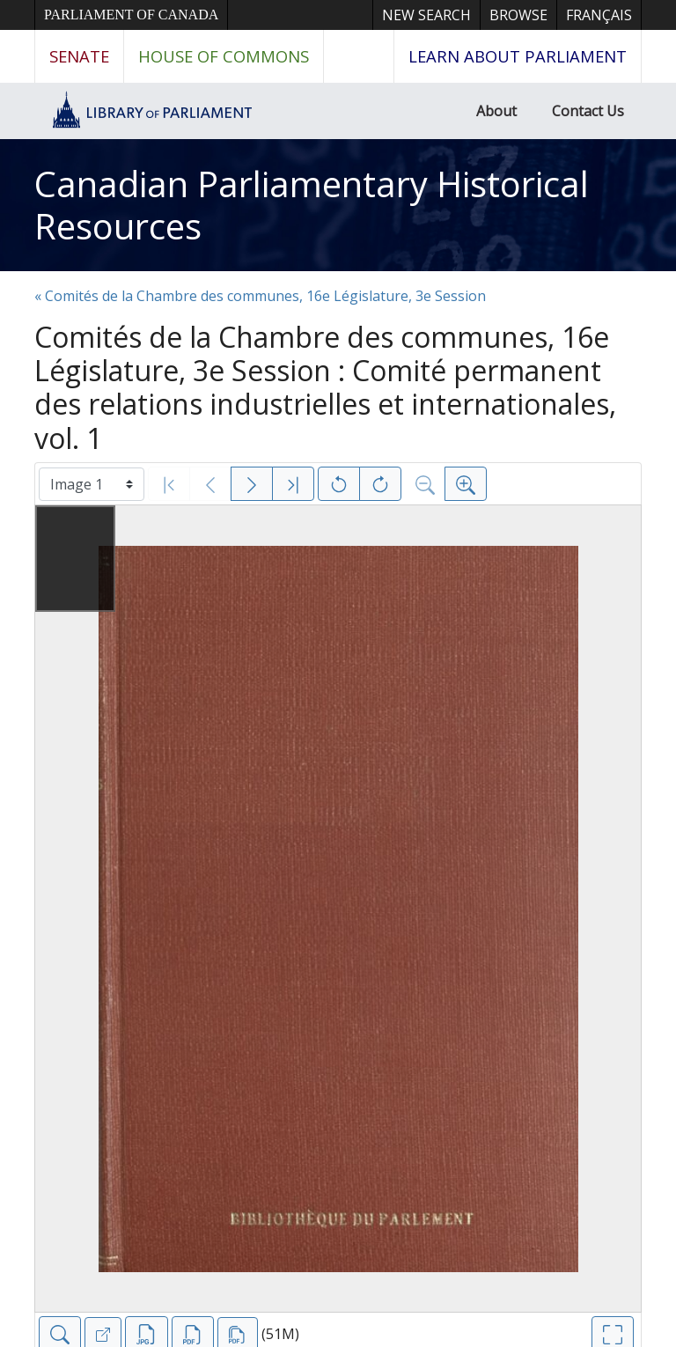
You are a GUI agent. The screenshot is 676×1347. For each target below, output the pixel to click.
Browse (518, 15)
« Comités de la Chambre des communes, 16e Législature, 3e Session (260, 295)
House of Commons (223, 56)
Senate (79, 56)
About (496, 111)
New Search (426, 15)
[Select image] (91, 484)
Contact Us (588, 111)
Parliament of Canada (131, 14)
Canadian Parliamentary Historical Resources (311, 204)
